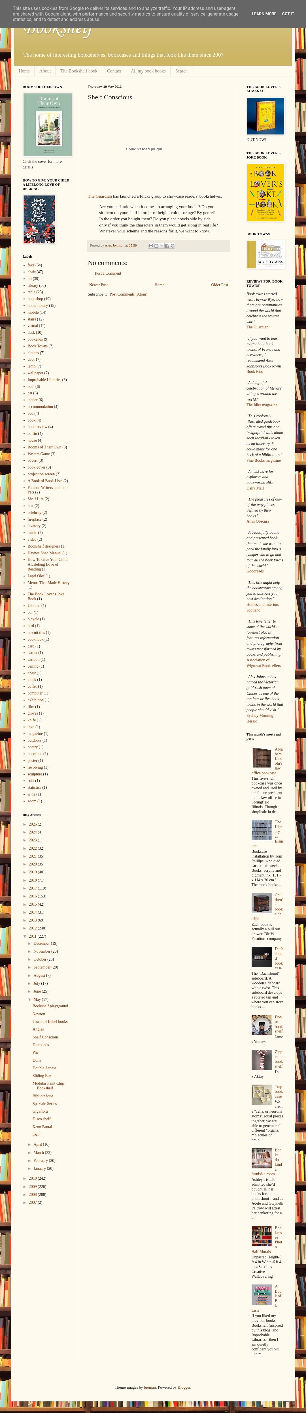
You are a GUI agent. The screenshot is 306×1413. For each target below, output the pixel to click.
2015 (33, 904)
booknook (36, 639)
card (31, 646)
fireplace (35, 519)
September (42, 967)
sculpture (35, 774)
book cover (37, 467)
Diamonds (41, 1045)
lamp (32, 366)
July (37, 983)
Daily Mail (255, 488)
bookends (35, 339)
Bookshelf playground (50, 1006)
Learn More (264, 14)
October (40, 959)
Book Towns (38, 346)
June (37, 991)
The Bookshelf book (78, 71)
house (32, 440)
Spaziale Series (45, 1104)
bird (31, 626)
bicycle (33, 619)
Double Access (44, 1068)
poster (32, 760)
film (31, 707)
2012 (33, 928)
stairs (32, 319)
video (32, 539)
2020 (33, 864)
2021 (33, 856)
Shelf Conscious (45, 1037)
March (39, 1153)
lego (31, 727)
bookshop (35, 299)
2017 (33, 888)
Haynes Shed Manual (45, 553)
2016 (33, 896)
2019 (33, 872)
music (32, 533)
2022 (33, 848)
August (39, 975)
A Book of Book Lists (45, 481)
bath (31, 386)
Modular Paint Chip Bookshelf (48, 1085)
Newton (39, 1014)
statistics (34, 787)
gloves (33, 713)
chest (32, 673)
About (45, 71)
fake (31, 265)
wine (31, 794)
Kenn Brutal (42, 1127)
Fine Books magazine (263, 460)
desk (31, 332)
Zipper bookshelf (279, 1059)
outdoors (35, 740)
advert (33, 460)
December (42, 943)
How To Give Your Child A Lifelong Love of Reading (48, 564)
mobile (33, 312)
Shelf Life (36, 499)
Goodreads (255, 571)
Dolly (37, 1060)
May (37, 999)
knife (32, 720)
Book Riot (254, 371)
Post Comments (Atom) (128, 294)
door (31, 359)
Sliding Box (42, 1076)
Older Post (219, 285)
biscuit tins (36, 632)
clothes (33, 353)
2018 (33, 880)
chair (32, 272)
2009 (33, 1187)
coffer (32, 686)
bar (30, 612)
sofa (31, 781)
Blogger (184, 1387)
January (40, 1168)
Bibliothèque (43, 1096)
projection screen (41, 474)
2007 (33, 1202)
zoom (32, 801)
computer (35, 693)
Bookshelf (57, 28)
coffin (32, 433)
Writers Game (39, 454)
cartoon (34, 659)
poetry (33, 747)
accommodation (40, 407)
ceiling (33, 666)
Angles (38, 1029)
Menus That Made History (49, 583)
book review (38, 427)
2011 (33, 936)
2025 (33, 824)
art (30, 279)
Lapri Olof (36, 576)
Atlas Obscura (257, 521)
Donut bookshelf (279, 1024)
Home (24, 71)
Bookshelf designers (44, 546)
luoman (150, 1387)
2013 (33, 920)
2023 (33, 840)
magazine (35, 734)
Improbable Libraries (44, 380)
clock (32, 679)
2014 (33, 912)
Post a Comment (108, 273)
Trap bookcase (279, 1091)
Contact (114, 71)
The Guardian (100, 196)
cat (30, 393)
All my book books (148, 71)
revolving (35, 767)
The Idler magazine (261, 405)
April (38, 1144)
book (32, 420)
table (31, 292)
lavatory (34, 526)
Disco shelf (41, 1119)
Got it (288, 14)
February (41, 1160)
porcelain (35, 754)
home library (38, 305)
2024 (33, 832)
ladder (33, 400)
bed (30, 413)
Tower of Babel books (50, 1021)
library (33, 285)
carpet (32, 653)
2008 (33, 1194)
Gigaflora (40, 1111)
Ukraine (34, 606)
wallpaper (35, 373)
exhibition (36, 700)
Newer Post (98, 285)
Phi (35, 1052)
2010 (33, 1178)
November (42, 951)
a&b (36, 1134)
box (31, 506)
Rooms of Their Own (44, 447)
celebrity (35, 512)
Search (181, 71)
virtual (33, 326)
